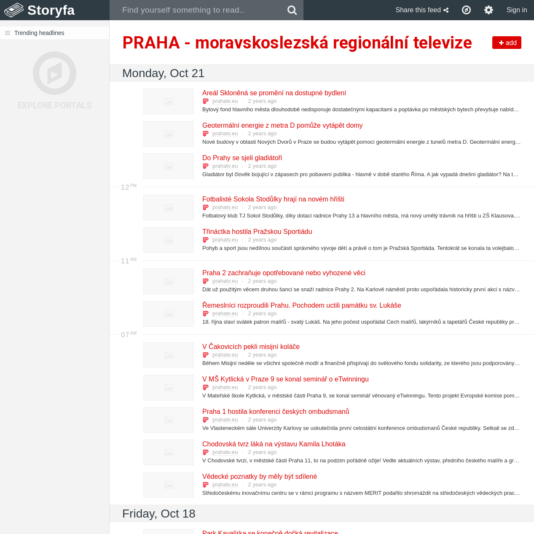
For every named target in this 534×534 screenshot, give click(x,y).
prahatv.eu (225, 101)
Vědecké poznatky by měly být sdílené (259, 476)
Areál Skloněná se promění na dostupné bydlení (274, 93)
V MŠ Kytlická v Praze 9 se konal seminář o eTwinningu (285, 379)
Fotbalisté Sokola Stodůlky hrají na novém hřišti (272, 199)
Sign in (517, 9)
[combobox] (195, 10)
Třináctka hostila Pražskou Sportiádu (256, 231)
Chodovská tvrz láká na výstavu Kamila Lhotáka (273, 444)
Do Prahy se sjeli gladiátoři (241, 157)
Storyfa (51, 10)
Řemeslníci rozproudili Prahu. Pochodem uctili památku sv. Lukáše (301, 305)
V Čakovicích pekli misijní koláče (250, 346)
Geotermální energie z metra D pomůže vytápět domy (282, 125)
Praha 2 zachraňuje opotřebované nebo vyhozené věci (283, 272)
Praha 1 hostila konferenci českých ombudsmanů (275, 411)
